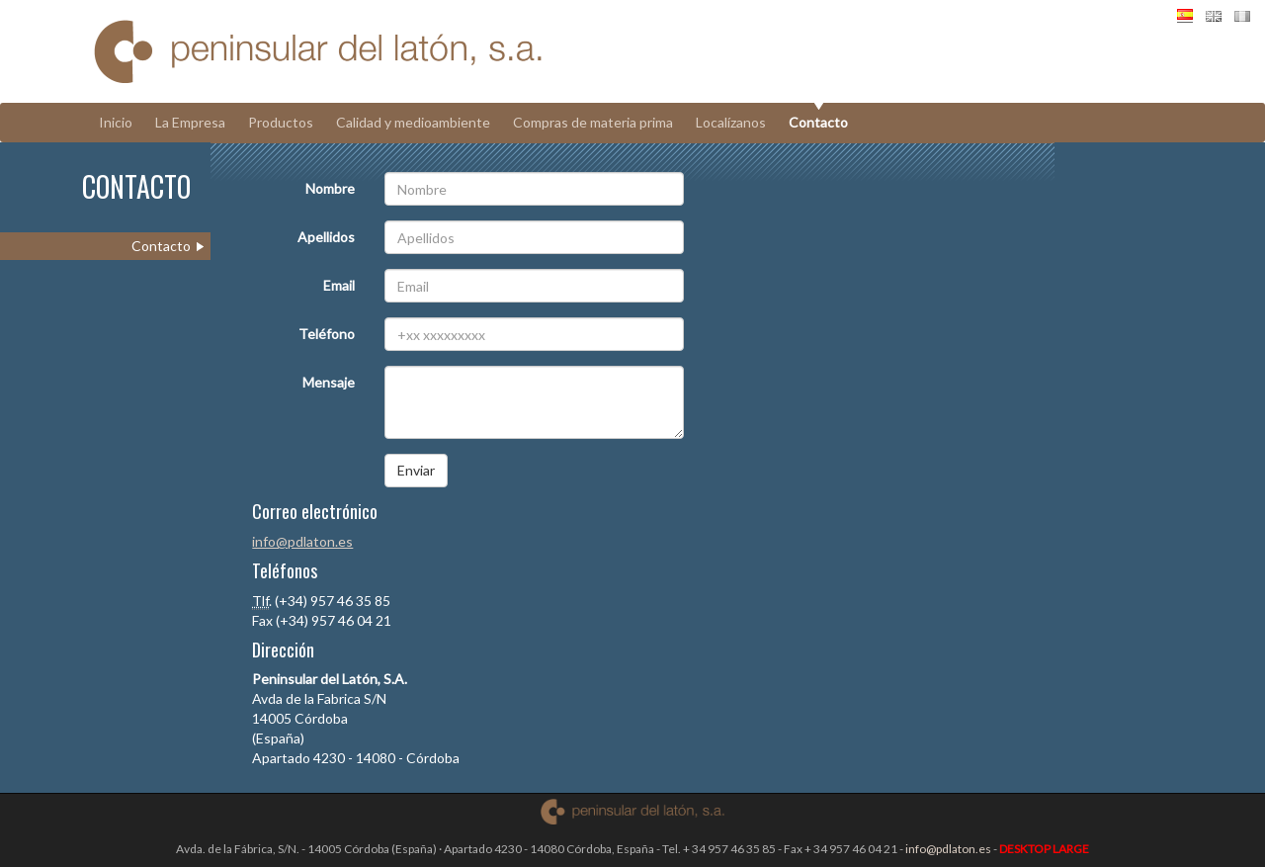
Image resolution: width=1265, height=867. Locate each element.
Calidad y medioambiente (413, 122)
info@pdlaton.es (302, 541)
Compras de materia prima (593, 122)
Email (339, 285)
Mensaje (328, 382)
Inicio (115, 122)
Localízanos (731, 122)
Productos (280, 122)
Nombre (330, 188)
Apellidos (326, 236)
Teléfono (326, 333)
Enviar (416, 470)
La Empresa (190, 122)
